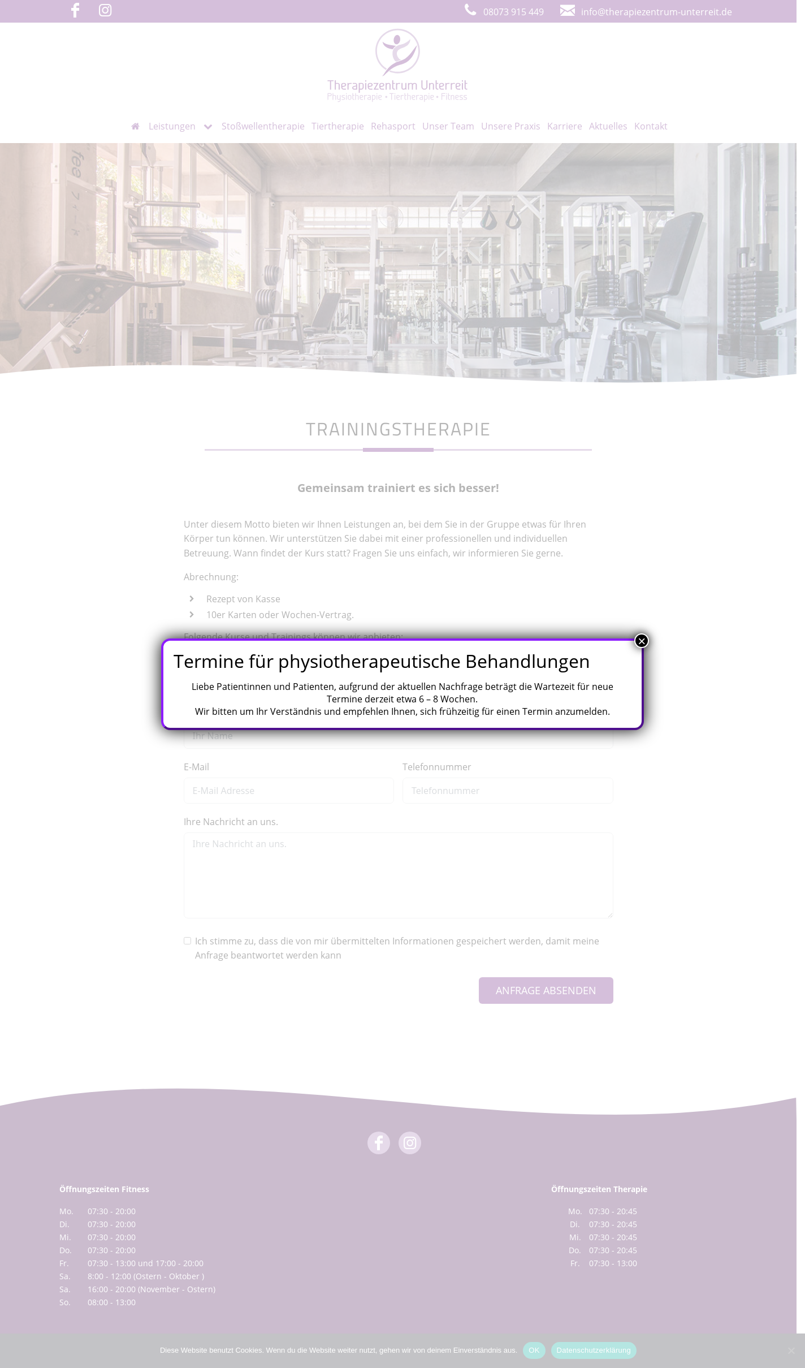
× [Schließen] (642, 640)
